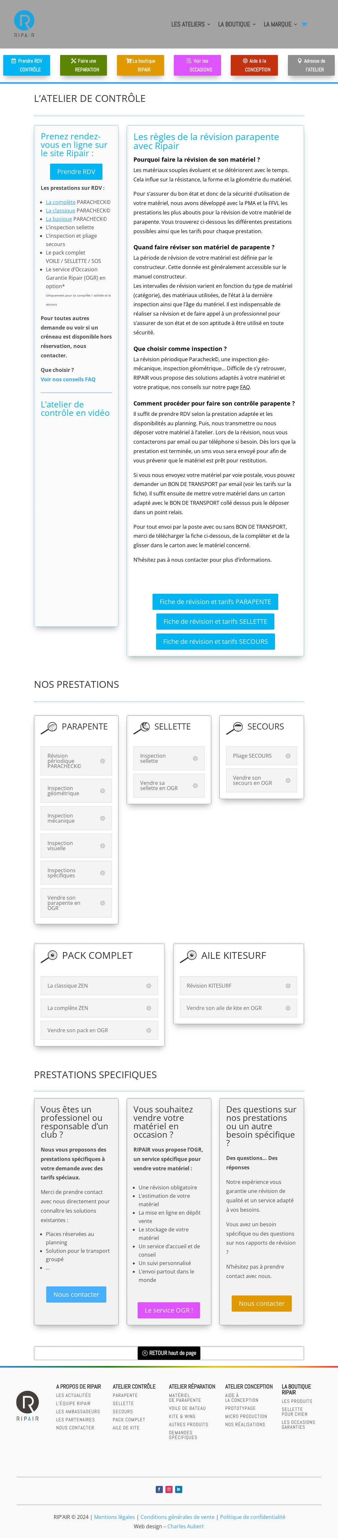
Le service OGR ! (169, 1310)
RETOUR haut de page (172, 1353)
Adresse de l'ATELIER (314, 65)
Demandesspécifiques (183, 1434)
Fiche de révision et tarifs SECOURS (215, 641)
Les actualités (73, 1395)
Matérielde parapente (185, 1397)
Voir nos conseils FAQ (69, 379)
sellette (123, 1403)
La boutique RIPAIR (143, 65)
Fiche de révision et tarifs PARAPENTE (215, 601)
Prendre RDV (76, 171)
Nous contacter (76, 1294)
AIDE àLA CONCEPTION (242, 1397)
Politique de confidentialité (252, 1517)
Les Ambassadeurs (78, 1411)
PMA (250, 203)
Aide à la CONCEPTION (257, 65)
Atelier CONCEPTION (249, 1386)
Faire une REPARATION (87, 65)
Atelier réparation (192, 1386)
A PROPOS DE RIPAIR (78, 1386)
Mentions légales (114, 1517)
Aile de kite (126, 1427)
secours (123, 1411)
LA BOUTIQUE (234, 24)
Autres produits (188, 1424)
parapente (125, 1395)
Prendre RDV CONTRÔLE (30, 65)
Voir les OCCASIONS (200, 65)
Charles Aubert (185, 1526)
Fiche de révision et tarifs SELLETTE (215, 621)
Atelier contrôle (134, 1386)
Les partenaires (75, 1419)
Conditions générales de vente (178, 1517)
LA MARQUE (277, 24)
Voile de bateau (187, 1408)
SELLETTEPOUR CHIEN (295, 1411)
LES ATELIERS (188, 24)
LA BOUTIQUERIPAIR (296, 1389)
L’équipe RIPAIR (73, 1403)
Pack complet (129, 1419)
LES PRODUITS (297, 1401)
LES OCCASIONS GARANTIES (298, 1424)
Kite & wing (182, 1416)
